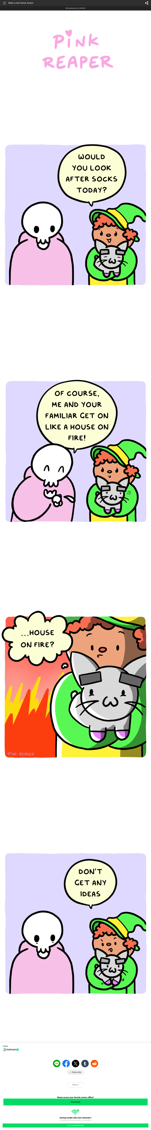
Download (75, 1102)
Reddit (94, 1063)
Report (75, 1084)
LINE (56, 1063)
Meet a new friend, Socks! (20, 3)
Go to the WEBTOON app (75, 1125)
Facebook (66, 1063)
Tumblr (85, 1063)
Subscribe (76, 1072)
